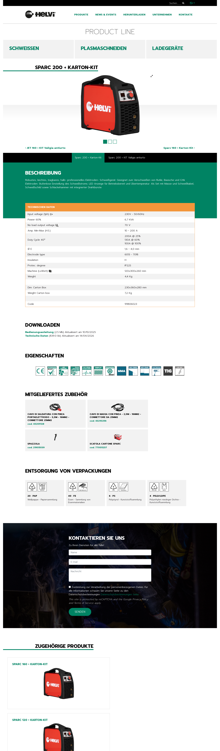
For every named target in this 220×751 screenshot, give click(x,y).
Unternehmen (162, 15)
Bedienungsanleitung (39, 332)
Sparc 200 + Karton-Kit (88, 158)
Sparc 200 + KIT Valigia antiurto (126, 158)
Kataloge (32, 744)
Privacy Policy (140, 579)
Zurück (31, 715)
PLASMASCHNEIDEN (104, 48)
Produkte (81, 15)
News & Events (105, 15)
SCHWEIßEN (24, 48)
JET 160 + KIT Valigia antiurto (45, 148)
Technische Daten (36, 336)
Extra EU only (93, 749)
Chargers (90, 744)
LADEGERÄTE (167, 48)
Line (86, 735)
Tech (86, 740)
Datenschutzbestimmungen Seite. (120, 574)
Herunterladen (134, 15)
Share (28, 194)
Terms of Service (84, 583)
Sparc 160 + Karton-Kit (179, 148)
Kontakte (186, 15)
